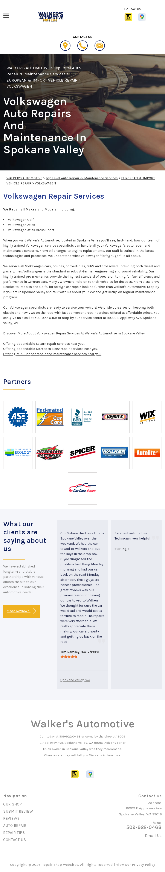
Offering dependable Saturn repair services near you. (43, 344)
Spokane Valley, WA (75, 680)
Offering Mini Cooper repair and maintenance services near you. (52, 354)
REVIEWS (11, 818)
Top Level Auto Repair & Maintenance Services (82, 178)
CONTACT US (14, 839)
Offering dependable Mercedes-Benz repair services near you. (50, 349)
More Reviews (21, 611)
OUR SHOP (12, 804)
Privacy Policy (143, 865)
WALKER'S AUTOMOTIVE (28, 68)
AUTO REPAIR (14, 825)
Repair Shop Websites (59, 865)
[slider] (69, 656)
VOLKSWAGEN (19, 86)
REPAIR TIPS (14, 832)
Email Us (153, 836)
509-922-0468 (46, 318)
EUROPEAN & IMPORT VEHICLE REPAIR (42, 80)
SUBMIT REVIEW (18, 811)
